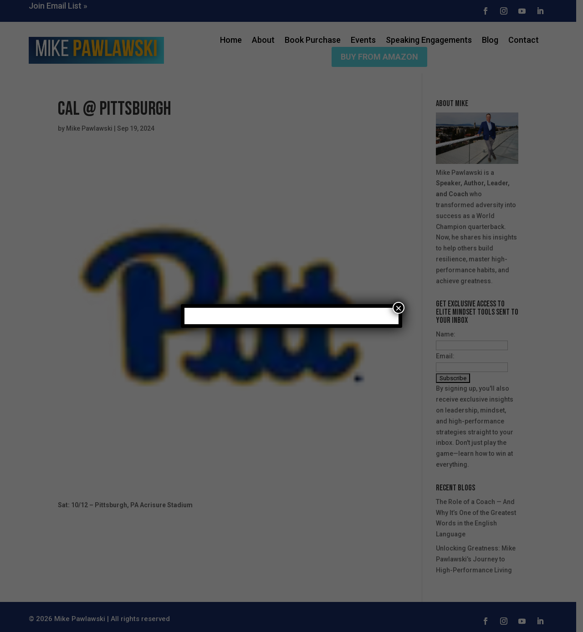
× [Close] (398, 308)
